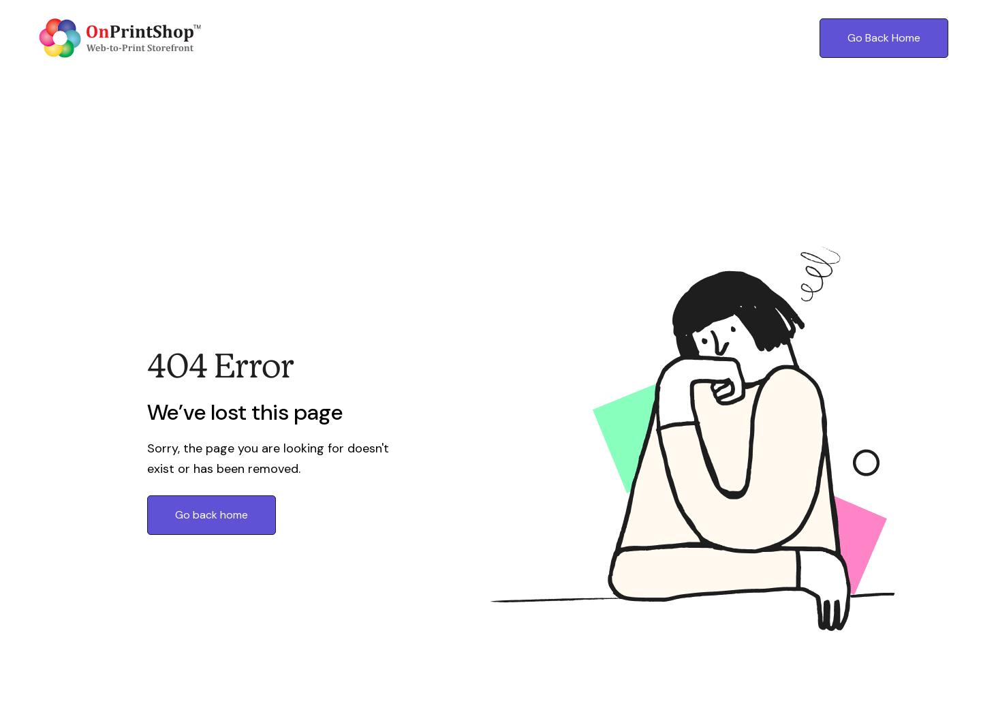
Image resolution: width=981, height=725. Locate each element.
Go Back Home (883, 38)
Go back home (211, 515)
